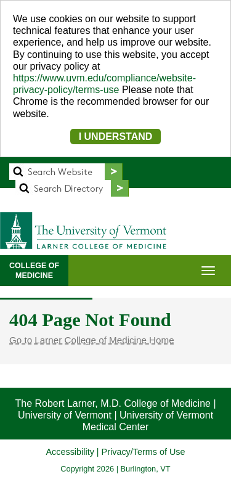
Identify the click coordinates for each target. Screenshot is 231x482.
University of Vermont (64, 415)
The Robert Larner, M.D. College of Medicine (112, 403)
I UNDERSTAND (116, 136)
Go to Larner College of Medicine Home (91, 340)
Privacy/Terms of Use (143, 452)
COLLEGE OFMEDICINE (34, 270)
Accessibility (70, 452)
